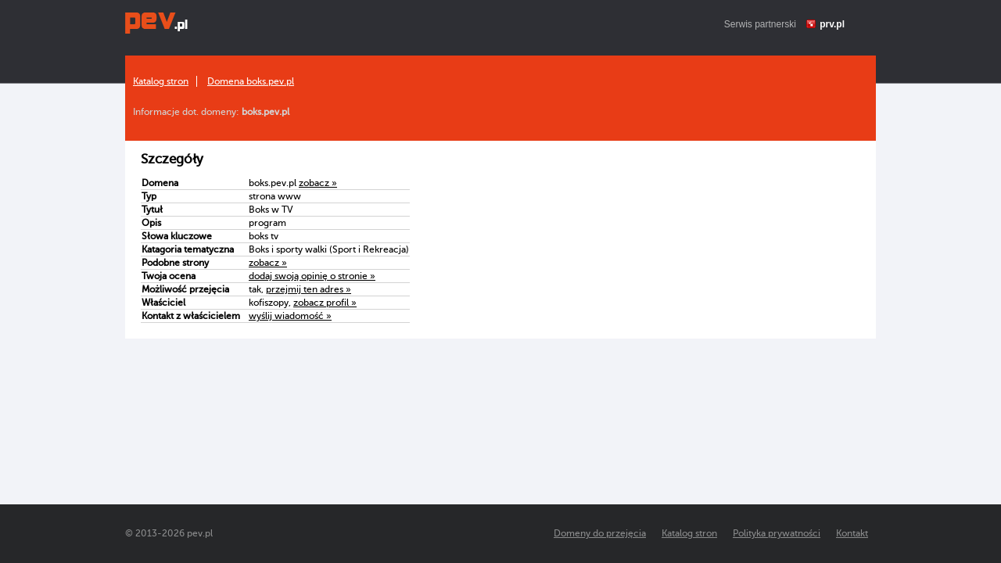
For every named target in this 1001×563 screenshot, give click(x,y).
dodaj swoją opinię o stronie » (312, 276)
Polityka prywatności (776, 533)
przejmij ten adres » (308, 289)
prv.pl (832, 24)
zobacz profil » (325, 302)
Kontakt (852, 533)
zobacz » (318, 183)
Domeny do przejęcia (600, 533)
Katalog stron (160, 81)
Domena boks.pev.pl (250, 81)
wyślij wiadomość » (290, 315)
